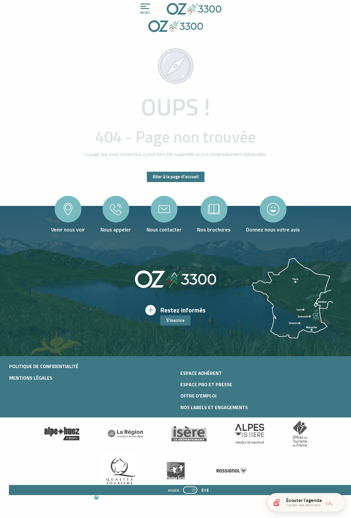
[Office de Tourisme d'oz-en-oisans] (175, 27)
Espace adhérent (201, 373)
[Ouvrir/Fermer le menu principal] (145, 9)
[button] (156, 500)
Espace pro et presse (206, 384)
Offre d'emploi (198, 395)
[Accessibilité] (284, 6)
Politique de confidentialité (43, 366)
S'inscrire (175, 320)
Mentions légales (30, 377)
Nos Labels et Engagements (214, 407)
